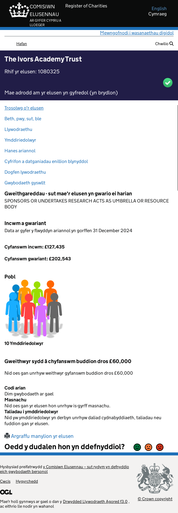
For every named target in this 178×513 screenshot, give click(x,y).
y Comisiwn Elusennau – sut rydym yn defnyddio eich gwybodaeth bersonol (64, 469)
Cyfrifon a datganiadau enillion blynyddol (46, 161)
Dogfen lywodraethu (25, 172)
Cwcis (5, 481)
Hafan (21, 43)
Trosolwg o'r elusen (24, 108)
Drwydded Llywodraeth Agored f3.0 (95, 501)
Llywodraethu (18, 129)
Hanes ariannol (19, 150)
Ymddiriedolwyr (20, 140)
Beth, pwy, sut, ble (22, 118)
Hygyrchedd (27, 481)
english (159, 8)
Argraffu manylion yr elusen (39, 436)
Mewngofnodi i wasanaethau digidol (137, 33)
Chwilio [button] (164, 43)
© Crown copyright (155, 498)
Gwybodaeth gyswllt (24, 183)
